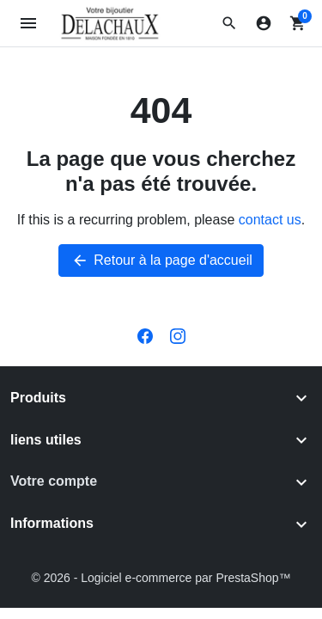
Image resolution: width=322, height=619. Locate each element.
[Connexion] (263, 23)
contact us (270, 219)
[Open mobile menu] (28, 23)
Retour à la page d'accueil (161, 260)
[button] (229, 23)
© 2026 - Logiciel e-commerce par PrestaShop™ (160, 578)
